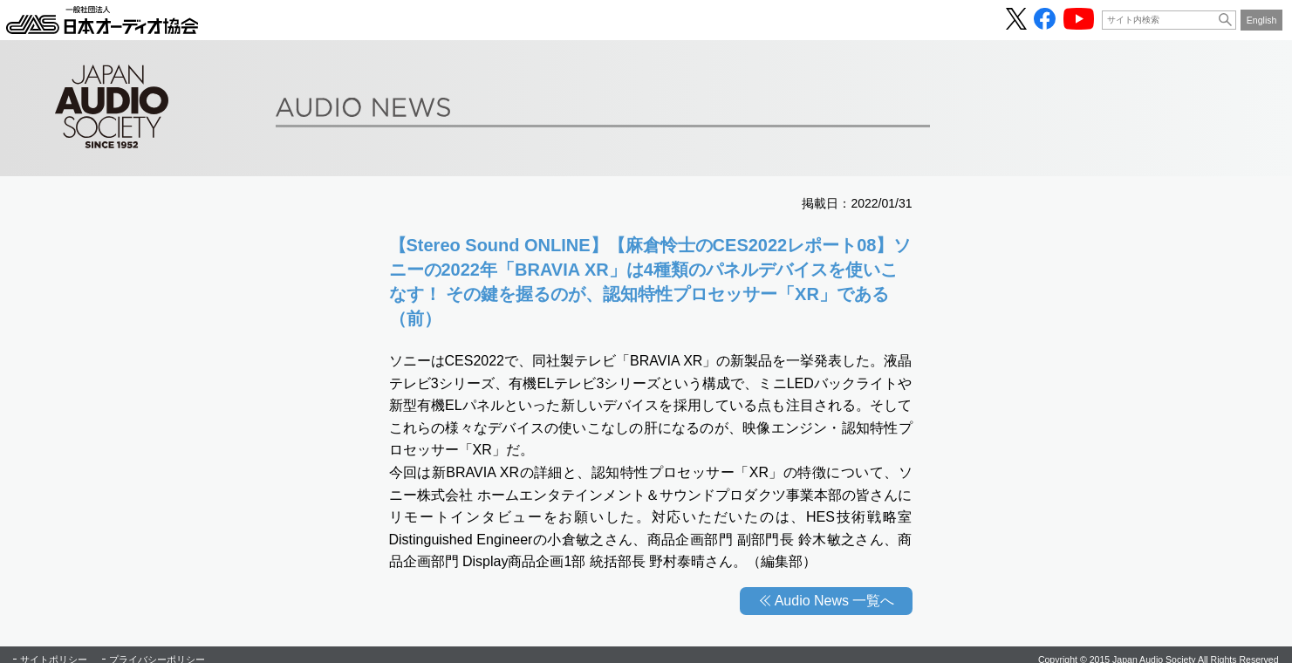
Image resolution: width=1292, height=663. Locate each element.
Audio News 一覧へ (835, 600)
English (1262, 20)
